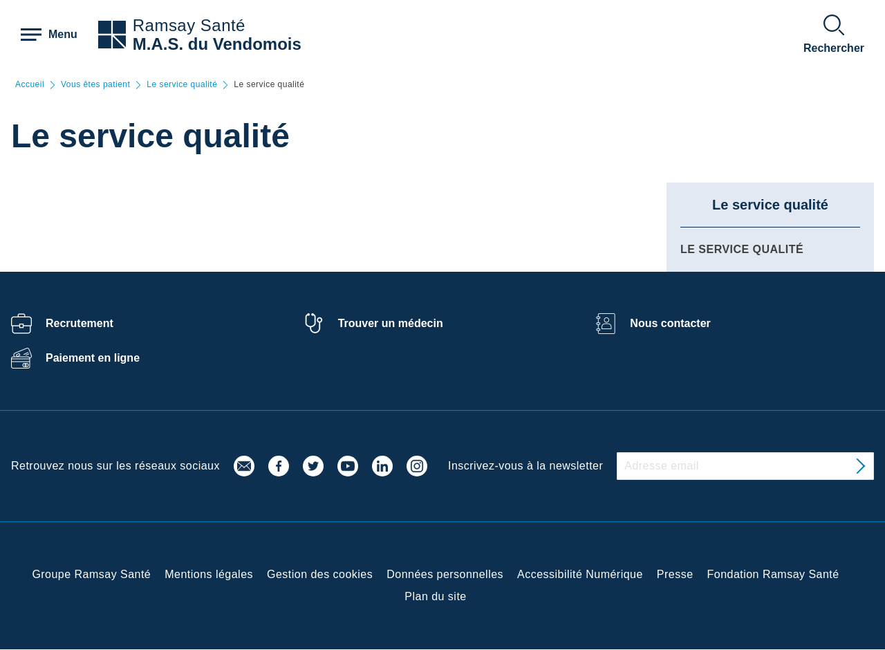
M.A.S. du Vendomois (217, 44)
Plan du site (435, 596)
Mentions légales (209, 574)
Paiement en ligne (93, 358)
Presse (675, 574)
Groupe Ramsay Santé (91, 574)
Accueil (29, 84)
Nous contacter (670, 323)
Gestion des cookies (320, 574)
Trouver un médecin (390, 323)
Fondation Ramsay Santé (773, 574)
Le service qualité (182, 84)
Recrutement (79, 323)
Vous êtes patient (95, 84)
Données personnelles (444, 574)
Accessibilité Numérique (580, 574)
